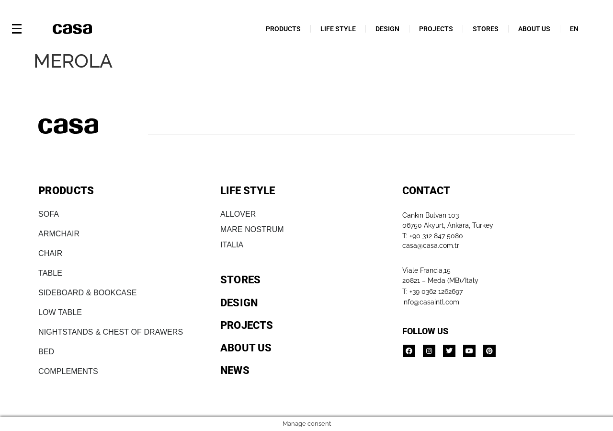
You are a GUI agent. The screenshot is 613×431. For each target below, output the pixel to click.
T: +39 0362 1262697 (432, 291)
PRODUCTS (283, 29)
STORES (486, 29)
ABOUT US (534, 29)
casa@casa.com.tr (430, 245)
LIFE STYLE (338, 29)
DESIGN (387, 29)
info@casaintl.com (430, 302)
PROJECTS (436, 29)
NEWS (235, 370)
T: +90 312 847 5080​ (432, 236)
